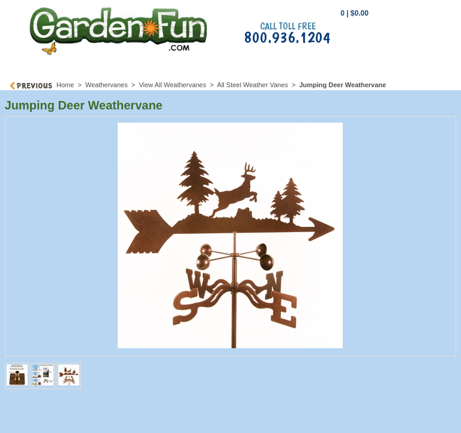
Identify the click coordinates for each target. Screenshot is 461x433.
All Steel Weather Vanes (252, 84)
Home (65, 84)
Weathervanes (106, 84)
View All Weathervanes (172, 84)
